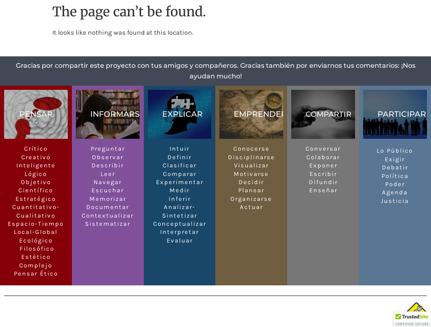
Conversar (323, 148)
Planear (251, 190)
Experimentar (179, 182)
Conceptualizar (179, 223)
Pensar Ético (36, 273)
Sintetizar (179, 215)
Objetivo (36, 182)
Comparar (180, 174)
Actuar (251, 207)
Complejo (35, 265)
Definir (179, 157)
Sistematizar (107, 223)
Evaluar (180, 240)
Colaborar (323, 157)
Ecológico (36, 240)
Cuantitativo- (36, 207)
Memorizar (107, 198)
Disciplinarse (251, 157)
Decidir (251, 182)
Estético (36, 256)
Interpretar (179, 232)
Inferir (180, 198)
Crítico (36, 148)
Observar (107, 157)
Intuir (180, 148)
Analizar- (179, 207)
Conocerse (251, 148)
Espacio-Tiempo (36, 223)
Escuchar (108, 190)
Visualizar (251, 165)
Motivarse (251, 174)
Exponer (323, 165)
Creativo (36, 157)
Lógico (36, 174)
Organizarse (251, 198)
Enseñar (323, 190)
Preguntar (108, 148)
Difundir (323, 182)
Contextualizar (108, 215)
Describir (108, 165)
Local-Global (36, 232)
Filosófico (35, 248)
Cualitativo (36, 215)
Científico (35, 190)
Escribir (323, 174)
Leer (107, 174)
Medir (180, 190)
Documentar (107, 207)
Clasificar (180, 165)
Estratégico (36, 198)
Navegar (108, 182)
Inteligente (36, 165)
